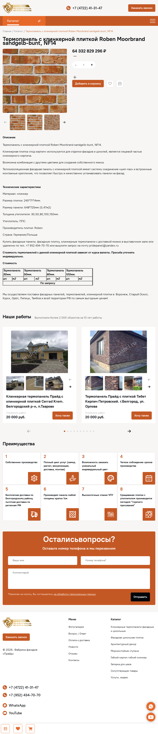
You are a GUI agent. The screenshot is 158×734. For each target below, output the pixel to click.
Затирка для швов (121, 664)
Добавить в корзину (88, 83)
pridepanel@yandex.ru (104, 245)
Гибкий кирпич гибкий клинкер (129, 657)
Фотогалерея (76, 626)
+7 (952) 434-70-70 (21, 695)
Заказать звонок (141, 8)
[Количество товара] (83, 64)
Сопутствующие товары (124, 670)
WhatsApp (14, 705)
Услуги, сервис (119, 677)
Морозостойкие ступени (125, 650)
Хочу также (62, 415)
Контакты (73, 660)
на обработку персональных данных (75, 594)
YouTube (12, 713)
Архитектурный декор (123, 644)
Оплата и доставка (79, 640)
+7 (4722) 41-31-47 (84, 8)
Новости (73, 646)
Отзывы (72, 653)
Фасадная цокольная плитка (127, 637)
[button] (64, 122)
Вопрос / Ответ (77, 633)
